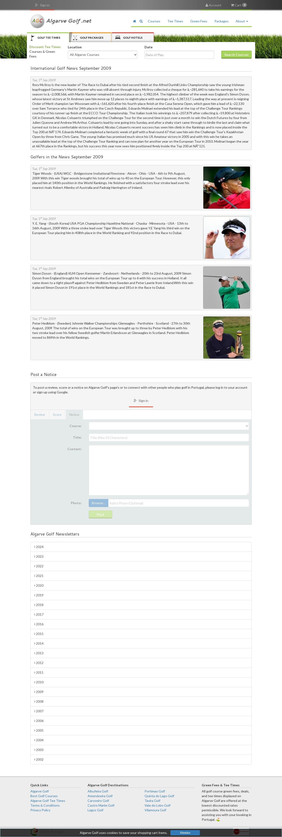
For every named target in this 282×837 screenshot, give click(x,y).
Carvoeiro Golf (98, 801)
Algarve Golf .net (60, 21)
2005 (39, 730)
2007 (39, 711)
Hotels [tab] (128, 37)
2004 (39, 740)
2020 (39, 585)
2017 (39, 614)
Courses (154, 21)
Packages (221, 21)
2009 (39, 692)
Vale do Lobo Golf (157, 805)
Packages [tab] (88, 37)
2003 (39, 750)
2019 (39, 595)
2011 (39, 672)
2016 (39, 624)
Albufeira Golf (98, 791)
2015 (39, 634)
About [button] (242, 21)
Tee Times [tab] (45, 37)
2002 (39, 759)
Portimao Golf (155, 791)
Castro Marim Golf (101, 805)
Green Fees (198, 21)
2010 (39, 682)
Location (75, 47)
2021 (39, 576)
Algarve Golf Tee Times (47, 801)
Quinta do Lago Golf (159, 796)
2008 (39, 701)
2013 (39, 653)
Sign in (42, 5)
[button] (141, 21)
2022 (39, 566)
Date (149, 47)
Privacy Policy (40, 810)
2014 (39, 643)
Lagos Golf (95, 810)
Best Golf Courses (44, 796)
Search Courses (236, 55)
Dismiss (185, 832)
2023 (39, 556)
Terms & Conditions (45, 805)
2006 (39, 721)
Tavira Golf (152, 801)
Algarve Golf (39, 791)
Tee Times (175, 21)
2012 (39, 663)
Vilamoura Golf (155, 810)
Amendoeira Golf (100, 796)
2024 (39, 547)
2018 (39, 605)
